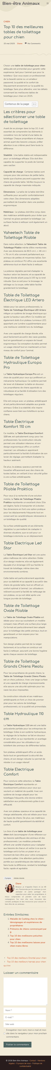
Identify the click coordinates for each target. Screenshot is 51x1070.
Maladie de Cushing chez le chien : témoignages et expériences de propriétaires (27, 922)
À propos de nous (23, 1063)
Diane (19, 43)
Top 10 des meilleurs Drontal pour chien (26, 958)
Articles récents (19, 878)
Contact (33, 1060)
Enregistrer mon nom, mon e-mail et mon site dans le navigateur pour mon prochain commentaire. (26, 1033)
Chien (7, 21)
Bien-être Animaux (21, 3)
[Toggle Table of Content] (33, 104)
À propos (8, 878)
